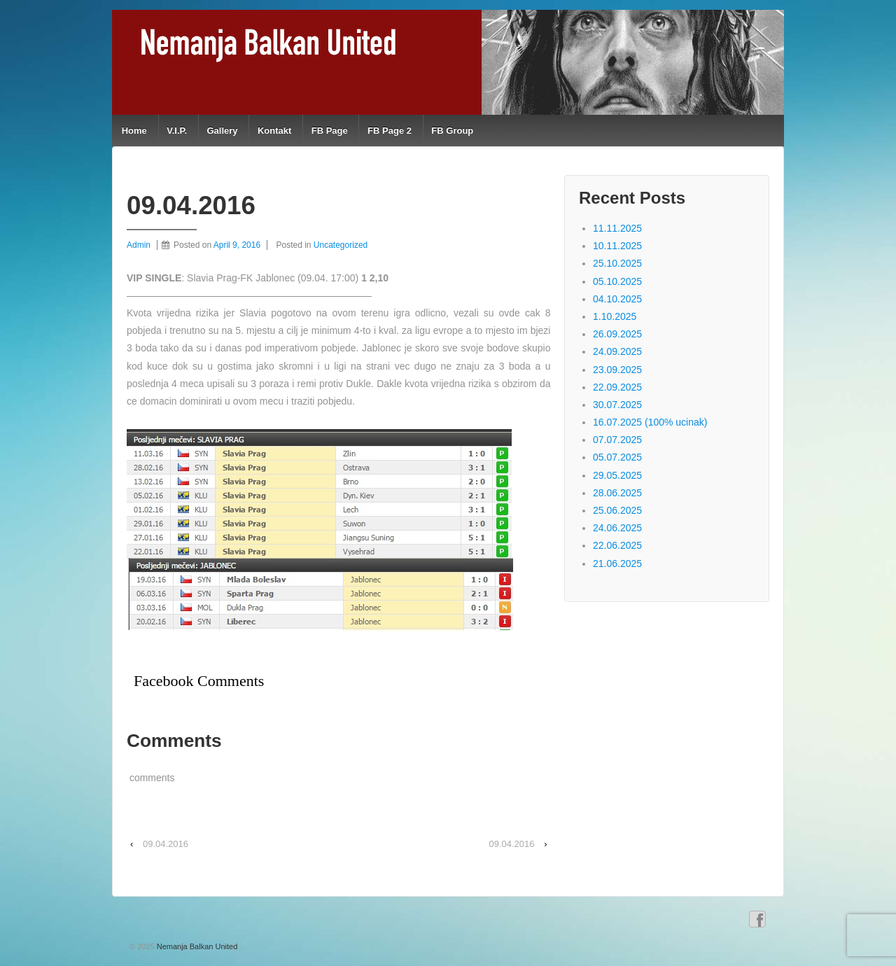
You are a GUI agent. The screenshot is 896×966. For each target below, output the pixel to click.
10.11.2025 (617, 245)
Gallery (221, 130)
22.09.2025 (617, 387)
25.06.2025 (617, 510)
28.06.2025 (617, 492)
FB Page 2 (390, 130)
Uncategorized (341, 245)
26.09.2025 (617, 334)
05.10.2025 (617, 281)
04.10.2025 (617, 298)
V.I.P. (177, 130)
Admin (138, 245)
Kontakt (274, 130)
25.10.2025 (617, 263)
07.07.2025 (617, 439)
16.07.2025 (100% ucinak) (650, 422)
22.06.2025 (617, 545)
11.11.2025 (617, 228)
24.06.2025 (617, 527)
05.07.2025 (617, 457)
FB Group (452, 130)
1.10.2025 (614, 316)
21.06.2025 (617, 563)
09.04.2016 (165, 844)
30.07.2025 (617, 404)
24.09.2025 (617, 351)
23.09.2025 (617, 369)
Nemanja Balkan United (196, 946)
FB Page (330, 130)
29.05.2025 (617, 475)
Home (134, 130)
